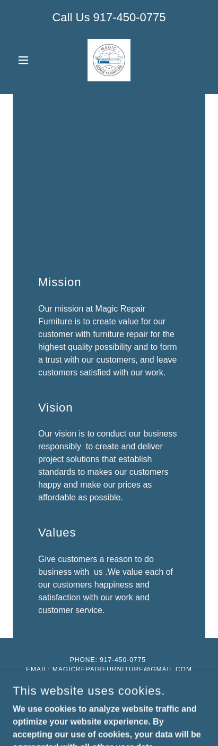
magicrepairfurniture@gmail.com (122, 669)
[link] (109, 60)
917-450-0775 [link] (129, 17)
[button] (27, 60)
